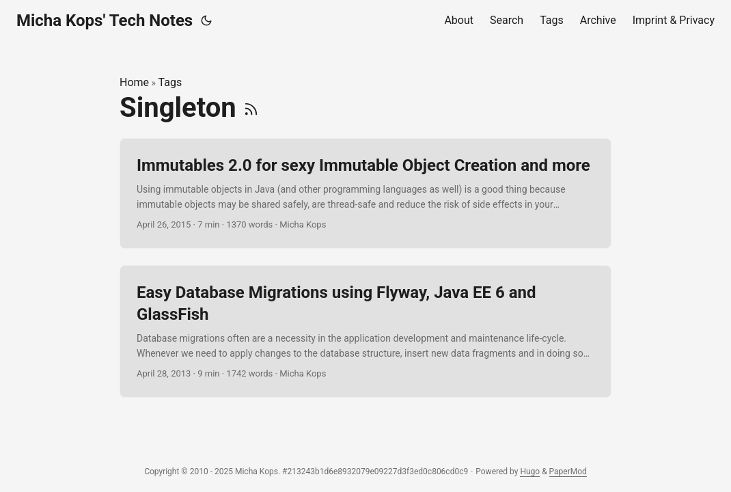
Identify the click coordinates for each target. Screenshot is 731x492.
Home (134, 82)
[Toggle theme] (206, 20)
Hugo (530, 471)
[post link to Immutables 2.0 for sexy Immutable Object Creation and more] (365, 194)
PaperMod (568, 471)
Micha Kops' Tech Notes (104, 20)
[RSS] (251, 108)
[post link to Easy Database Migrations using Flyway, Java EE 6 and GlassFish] (365, 331)
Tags (170, 82)
